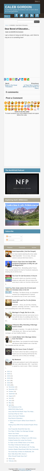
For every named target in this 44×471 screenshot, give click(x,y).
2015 (8, 385)
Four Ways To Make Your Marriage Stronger (20, 431)
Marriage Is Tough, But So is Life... (23, 312)
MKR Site (28, 470)
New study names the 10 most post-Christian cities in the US (24, 289)
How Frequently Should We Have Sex (19, 429)
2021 (8, 371)
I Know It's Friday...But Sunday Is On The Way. (21, 447)
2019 (8, 376)
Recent (37, 15)
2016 (8, 382)
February (11, 461)
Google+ (27, 15)
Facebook (16, 15)
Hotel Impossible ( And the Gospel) (24, 251)
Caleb (6, 32)
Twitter (21, 15)
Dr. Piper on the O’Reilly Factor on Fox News (21, 442)
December (12, 387)
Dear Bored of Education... (17, 29)
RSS (32, 15)
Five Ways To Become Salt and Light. (19, 444)
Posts (8, 236)
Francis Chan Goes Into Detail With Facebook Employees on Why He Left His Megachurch (24, 263)
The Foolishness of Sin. (15, 407)
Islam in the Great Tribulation (16, 416)
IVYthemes (22, 470)
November (12, 389)
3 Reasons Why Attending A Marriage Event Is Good (24, 326)
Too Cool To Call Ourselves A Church (24, 276)
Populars (9, 247)
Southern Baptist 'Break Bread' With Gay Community (23, 449)
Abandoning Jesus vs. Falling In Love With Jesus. (22, 438)
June (10, 400)
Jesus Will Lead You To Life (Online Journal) (24, 301)
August (11, 396)
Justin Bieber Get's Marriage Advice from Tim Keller (24, 338)
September (12, 393)
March (11, 458)
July (10, 398)
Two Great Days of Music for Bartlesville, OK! (21, 451)
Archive (34, 247)
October (11, 391)
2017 (8, 380)
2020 (8, 373)
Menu (36, 1)
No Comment (19, 32)
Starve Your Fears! (13, 433)
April (10, 405)
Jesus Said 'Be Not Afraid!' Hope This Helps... (21, 411)
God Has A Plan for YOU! (15, 413)
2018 (8, 378)
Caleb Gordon (18, 7)
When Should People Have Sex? (17, 456)
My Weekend (16, 359)
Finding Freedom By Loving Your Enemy (19, 440)
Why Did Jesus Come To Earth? (22, 349)
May (10, 402)
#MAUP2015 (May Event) (15, 409)
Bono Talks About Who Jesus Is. (17, 454)
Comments (10, 240)
